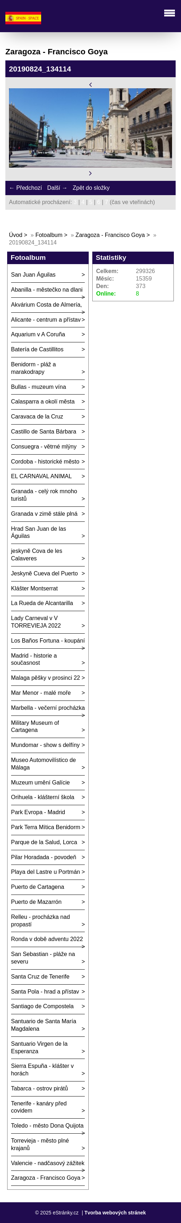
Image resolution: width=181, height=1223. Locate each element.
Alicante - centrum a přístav (46, 320)
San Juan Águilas (33, 275)
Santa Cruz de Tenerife (40, 977)
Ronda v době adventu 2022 (47, 939)
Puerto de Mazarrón (36, 902)
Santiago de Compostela (42, 1006)
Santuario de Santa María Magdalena (43, 1025)
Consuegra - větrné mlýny (44, 447)
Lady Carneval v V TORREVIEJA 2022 (36, 622)
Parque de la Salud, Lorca (44, 842)
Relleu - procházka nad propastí (40, 920)
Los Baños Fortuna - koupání (48, 641)
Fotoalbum (49, 235)
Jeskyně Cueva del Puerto (44, 573)
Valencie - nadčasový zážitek (47, 1163)
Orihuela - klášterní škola (42, 797)
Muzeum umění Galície (40, 782)
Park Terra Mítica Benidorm (45, 827)
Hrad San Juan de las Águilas (38, 532)
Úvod (15, 235)
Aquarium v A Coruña (38, 334)
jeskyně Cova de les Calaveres (36, 554)
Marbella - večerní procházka (48, 708)
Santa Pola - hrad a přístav (45, 992)
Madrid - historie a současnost (34, 659)
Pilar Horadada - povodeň (43, 857)
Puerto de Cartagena (37, 887)
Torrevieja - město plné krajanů (40, 1144)
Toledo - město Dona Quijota (47, 1126)
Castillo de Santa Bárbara (43, 432)
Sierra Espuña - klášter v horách (42, 1069)
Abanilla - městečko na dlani (47, 290)
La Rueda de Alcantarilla (42, 603)
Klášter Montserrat (34, 588)
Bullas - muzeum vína (38, 387)
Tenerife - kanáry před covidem (39, 1107)
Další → (57, 188)
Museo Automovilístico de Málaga (43, 764)
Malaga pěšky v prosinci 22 (45, 678)
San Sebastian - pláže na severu (43, 958)
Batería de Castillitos (37, 349)
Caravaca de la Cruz (37, 417)
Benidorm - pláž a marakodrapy (33, 368)
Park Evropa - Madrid (38, 812)
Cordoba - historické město (45, 462)
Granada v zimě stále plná (44, 514)
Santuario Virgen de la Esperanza (39, 1047)
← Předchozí (25, 188)
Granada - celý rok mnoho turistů (44, 495)
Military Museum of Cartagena (35, 726)
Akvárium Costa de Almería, (46, 305)
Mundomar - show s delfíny (45, 745)
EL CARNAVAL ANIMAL (41, 476)
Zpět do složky (91, 188)
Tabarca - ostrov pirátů (39, 1088)
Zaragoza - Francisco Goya (110, 235)
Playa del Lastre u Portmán (45, 872)
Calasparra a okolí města (43, 401)
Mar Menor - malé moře (41, 693)
